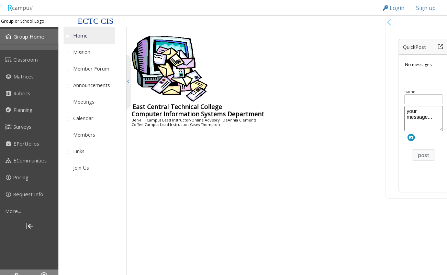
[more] (29, 211)
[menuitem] (29, 36)
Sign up (426, 8)
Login (393, 8)
